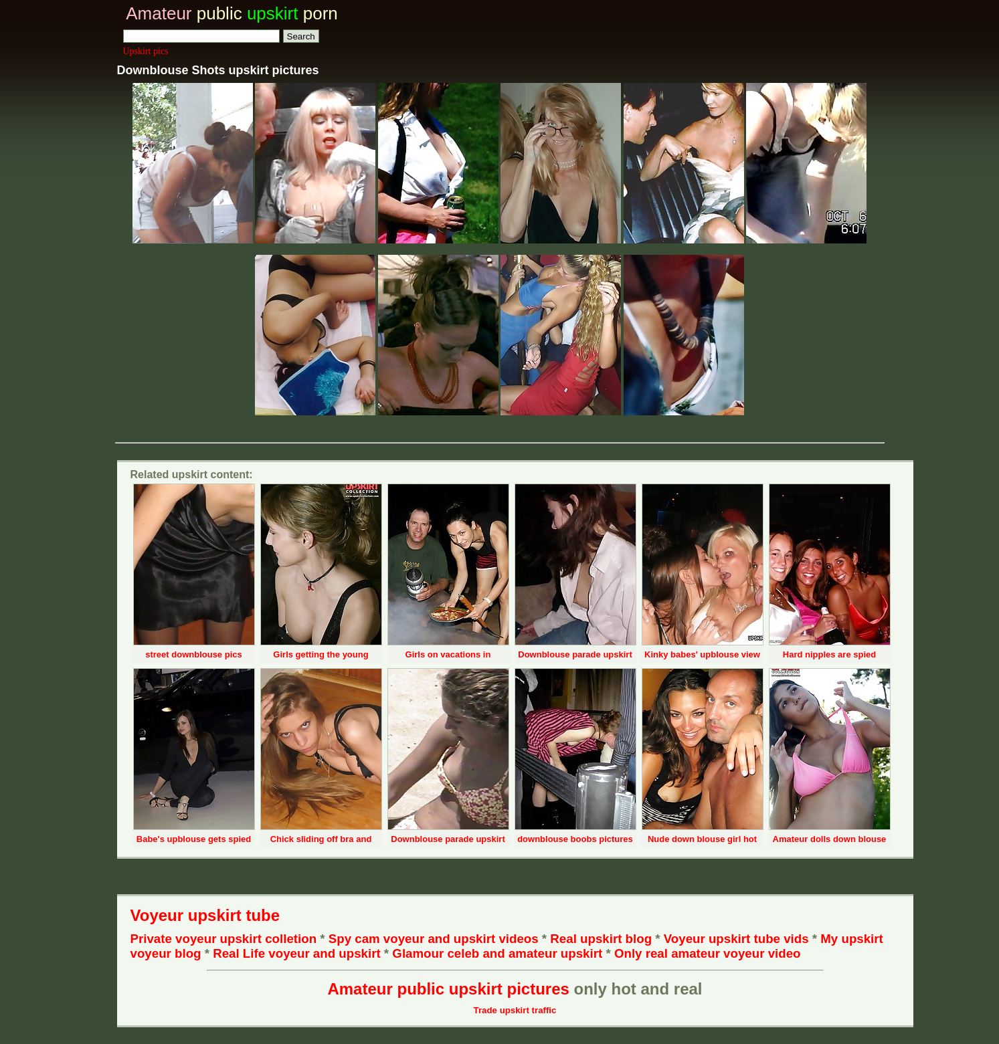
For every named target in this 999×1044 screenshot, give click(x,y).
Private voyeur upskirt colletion (223, 939)
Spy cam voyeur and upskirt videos (434, 939)
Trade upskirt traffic (515, 1010)
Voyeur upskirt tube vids (736, 939)
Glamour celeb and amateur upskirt (499, 953)
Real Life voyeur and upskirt (296, 953)
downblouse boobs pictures (575, 839)
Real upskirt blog (601, 939)
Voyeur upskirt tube (205, 915)
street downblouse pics (193, 654)
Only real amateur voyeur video (707, 953)
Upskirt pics (146, 51)
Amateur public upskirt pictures (448, 989)
